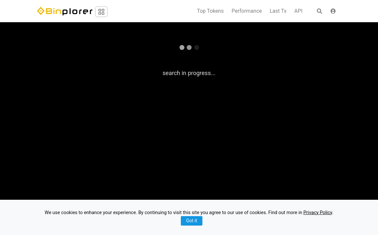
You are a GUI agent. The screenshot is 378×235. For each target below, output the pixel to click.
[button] (333, 11)
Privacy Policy (317, 212)
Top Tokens (210, 11)
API (298, 11)
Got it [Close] (191, 220)
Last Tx (278, 11)
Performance (247, 11)
